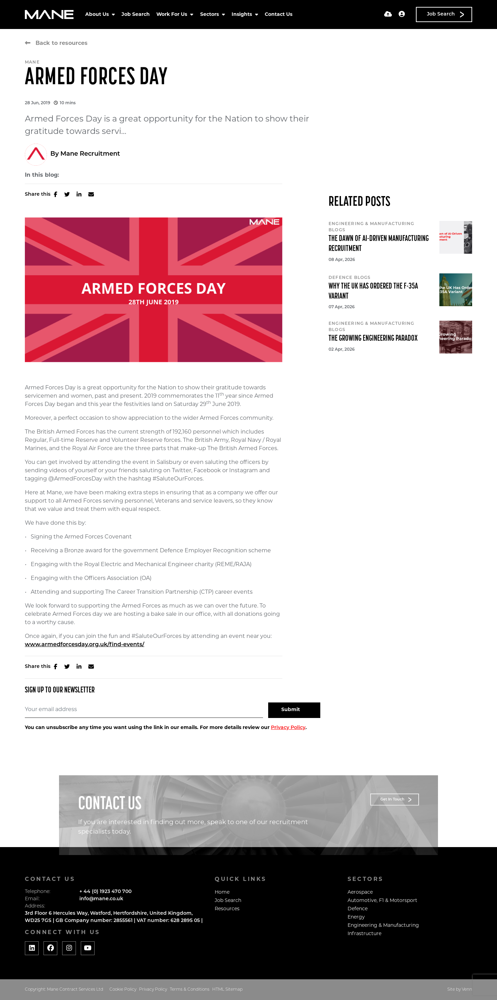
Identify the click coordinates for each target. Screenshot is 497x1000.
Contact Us (278, 14)
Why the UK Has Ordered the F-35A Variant (373, 291)
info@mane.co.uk (101, 899)
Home (222, 892)
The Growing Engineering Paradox (373, 338)
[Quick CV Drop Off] (388, 14)
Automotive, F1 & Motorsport (382, 900)
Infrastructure (364, 933)
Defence (358, 909)
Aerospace (360, 892)
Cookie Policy (122, 990)
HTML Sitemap (227, 990)
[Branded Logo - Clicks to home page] (49, 14)
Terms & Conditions (189, 990)
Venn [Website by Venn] (467, 990)
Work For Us (172, 14)
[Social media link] (32, 948)
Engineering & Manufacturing (383, 925)
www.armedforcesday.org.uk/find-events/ (84, 645)
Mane (32, 62)
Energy (356, 917)
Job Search (135, 14)
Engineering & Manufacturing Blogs (371, 227)
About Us (97, 14)
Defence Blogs (350, 278)
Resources (227, 909)
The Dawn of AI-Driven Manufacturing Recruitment (379, 244)
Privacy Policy (288, 727)
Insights (242, 14)
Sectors (210, 14)
